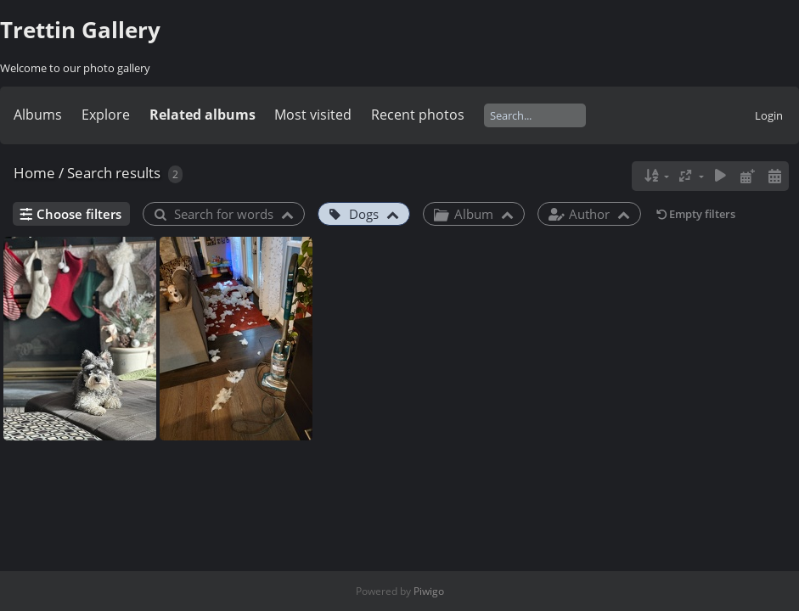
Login (769, 115)
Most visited (313, 114)
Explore (106, 114)
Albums (38, 114)
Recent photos (417, 114)
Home (34, 172)
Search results (113, 172)
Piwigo (429, 591)
